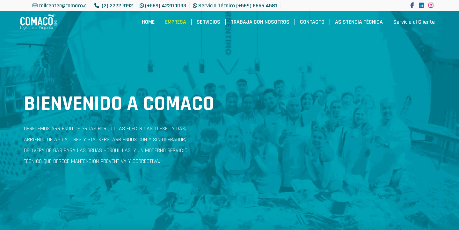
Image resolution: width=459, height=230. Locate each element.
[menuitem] (148, 22)
